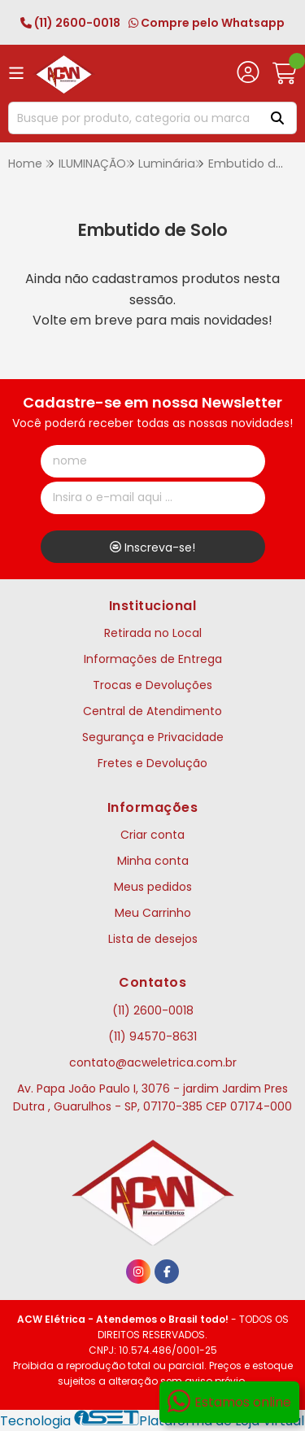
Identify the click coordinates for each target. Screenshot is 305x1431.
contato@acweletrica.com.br (153, 1062)
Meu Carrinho (153, 913)
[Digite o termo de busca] (132, 118)
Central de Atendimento (152, 711)
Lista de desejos (153, 939)
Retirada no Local (153, 633)
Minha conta (153, 861)
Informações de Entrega (153, 659)
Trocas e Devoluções (152, 685)
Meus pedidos (153, 887)
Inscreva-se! (152, 547)
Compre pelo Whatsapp (207, 23)
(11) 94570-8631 (152, 1036)
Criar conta (152, 835)
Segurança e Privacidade (153, 737)
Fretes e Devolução (152, 763)
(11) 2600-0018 (70, 23)
